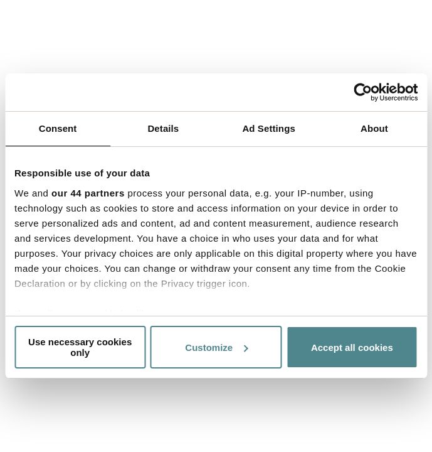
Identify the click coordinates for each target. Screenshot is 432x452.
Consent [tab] (58, 128)
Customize (216, 347)
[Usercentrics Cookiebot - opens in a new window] (363, 92)
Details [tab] (163, 128)
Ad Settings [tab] (268, 128)
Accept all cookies (352, 347)
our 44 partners (88, 193)
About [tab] (374, 128)
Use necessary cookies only (80, 347)
